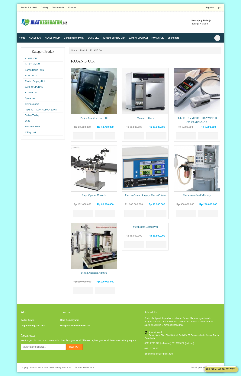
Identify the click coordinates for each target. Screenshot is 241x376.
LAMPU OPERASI (138, 38)
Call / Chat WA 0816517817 (220, 369)
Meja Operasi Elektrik (94, 195)
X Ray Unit (30, 132)
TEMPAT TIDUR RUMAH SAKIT (41, 109)
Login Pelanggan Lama (33, 325)
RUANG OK (158, 38)
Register (209, 7)
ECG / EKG (94, 38)
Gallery (44, 7)
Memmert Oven (145, 117)
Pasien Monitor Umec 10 (94, 117)
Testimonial (58, 7)
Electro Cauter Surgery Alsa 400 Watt (145, 195)
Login (218, 7)
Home (22, 38)
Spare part (173, 38)
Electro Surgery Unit (114, 38)
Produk (83, 50)
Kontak (72, 7)
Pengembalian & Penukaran (75, 325)
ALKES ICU (35, 38)
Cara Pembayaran (69, 320)
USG (27, 121)
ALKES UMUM (52, 38)
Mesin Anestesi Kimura (94, 272)
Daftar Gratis (27, 320)
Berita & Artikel (29, 7)
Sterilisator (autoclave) (145, 226)
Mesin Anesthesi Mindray (197, 195)
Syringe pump (32, 104)
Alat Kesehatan (40, 367)
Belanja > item (199, 23)
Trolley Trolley (32, 115)
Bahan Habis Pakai (74, 38)
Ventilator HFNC (33, 126)
